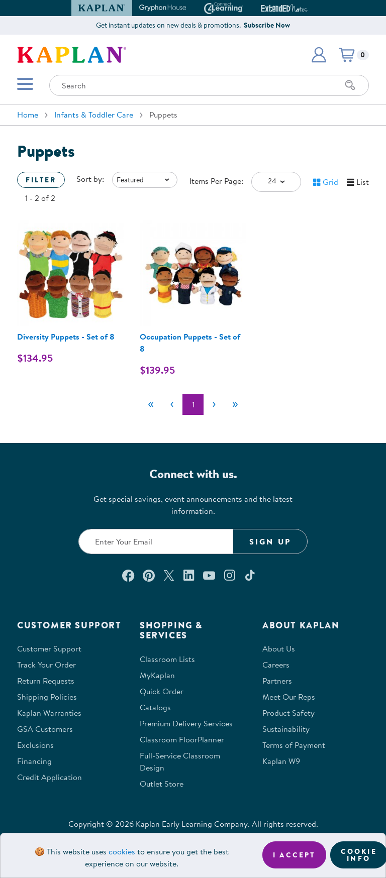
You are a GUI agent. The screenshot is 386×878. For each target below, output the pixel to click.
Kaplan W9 (281, 760)
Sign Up (270, 541)
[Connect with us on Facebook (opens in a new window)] (128, 575)
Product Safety (288, 712)
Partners (277, 680)
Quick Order (161, 691)
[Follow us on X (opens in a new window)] (169, 575)
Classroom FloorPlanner (182, 739)
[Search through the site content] (209, 85)
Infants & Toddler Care (93, 114)
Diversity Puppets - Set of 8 (66, 336)
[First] (150, 404)
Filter (41, 180)
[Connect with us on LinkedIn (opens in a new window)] (189, 575)
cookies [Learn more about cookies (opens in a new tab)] (122, 851)
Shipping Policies (47, 696)
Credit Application (49, 777)
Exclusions (35, 744)
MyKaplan (157, 675)
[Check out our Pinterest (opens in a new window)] (148, 575)
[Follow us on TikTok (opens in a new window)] (250, 575)
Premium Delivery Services (186, 723)
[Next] (214, 404)
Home (27, 114)
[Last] (235, 404)
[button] (319, 55)
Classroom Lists (167, 659)
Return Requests (45, 680)
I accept (294, 855)
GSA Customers (45, 728)
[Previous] (171, 404)
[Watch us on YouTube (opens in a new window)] (209, 575)
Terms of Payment (293, 744)
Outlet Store (161, 783)
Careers (276, 664)
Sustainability (286, 728)
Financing (34, 760)
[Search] (350, 85)
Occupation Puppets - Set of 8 (190, 342)
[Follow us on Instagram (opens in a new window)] (230, 575)
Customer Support (49, 648)
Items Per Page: (216, 180)
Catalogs (155, 707)
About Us (278, 648)
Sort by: (90, 178)
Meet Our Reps (288, 696)
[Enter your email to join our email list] (155, 541)
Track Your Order (46, 664)
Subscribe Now (267, 25)
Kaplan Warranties (49, 712)
